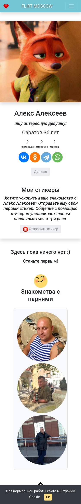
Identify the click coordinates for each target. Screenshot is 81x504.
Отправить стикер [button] (40, 229)
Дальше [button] (40, 172)
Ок (48, 497)
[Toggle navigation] (71, 6)
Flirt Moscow (37, 6)
